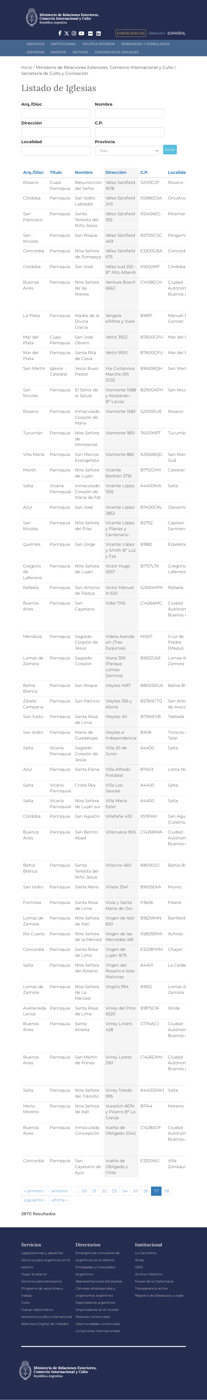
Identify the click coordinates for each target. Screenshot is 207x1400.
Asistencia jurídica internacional (46, 1317)
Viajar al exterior (34, 1274)
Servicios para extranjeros (41, 1281)
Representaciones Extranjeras (99, 1281)
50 (84, 1190)
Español (176, 33)
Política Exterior (99, 44)
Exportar (35, 52)
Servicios (35, 44)
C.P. (99, 123)
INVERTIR (58, 52)
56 (145, 1190)
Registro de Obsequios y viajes (159, 1295)
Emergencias (131, 33)
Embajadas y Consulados (146, 44)
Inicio (26, 67)
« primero (34, 1190)
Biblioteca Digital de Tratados (45, 1324)
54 (124, 1190)
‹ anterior (58, 1190)
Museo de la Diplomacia (154, 1281)
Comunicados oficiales (117, 52)
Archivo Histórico (149, 1274)
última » (59, 1200)
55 (135, 1190)
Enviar (170, 150)
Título (56, 172)
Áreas (139, 1260)
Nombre (103, 104)
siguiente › (34, 1200)
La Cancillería (145, 1253)
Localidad (31, 141)
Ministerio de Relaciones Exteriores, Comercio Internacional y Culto (104, 67)
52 (104, 1190)
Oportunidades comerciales (98, 1324)
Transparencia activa (151, 1288)
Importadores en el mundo (97, 1310)
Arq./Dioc (31, 104)
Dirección (31, 123)
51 (94, 1190)
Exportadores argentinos (95, 1303)
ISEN (139, 1267)
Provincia (105, 141)
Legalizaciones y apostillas (42, 1253)
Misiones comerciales (93, 1317)
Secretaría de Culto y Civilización (54, 73)
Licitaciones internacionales (98, 1331)
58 (166, 1190)
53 (114, 1190)
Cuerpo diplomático (37, 1310)
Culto (25, 1303)
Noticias (80, 52)
